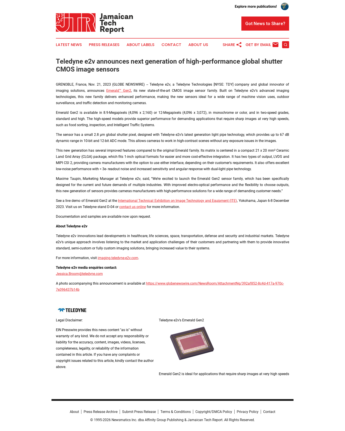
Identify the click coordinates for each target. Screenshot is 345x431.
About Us (198, 44)
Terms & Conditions (175, 412)
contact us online (132, 207)
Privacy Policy (248, 412)
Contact (171, 44)
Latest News (69, 44)
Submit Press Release (139, 412)
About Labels (140, 44)
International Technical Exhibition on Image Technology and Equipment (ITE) (177, 201)
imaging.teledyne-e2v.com (118, 258)
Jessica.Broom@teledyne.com (79, 274)
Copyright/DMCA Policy (213, 412)
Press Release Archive (100, 412)
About (74, 412)
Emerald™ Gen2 (118, 90)
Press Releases (104, 44)
